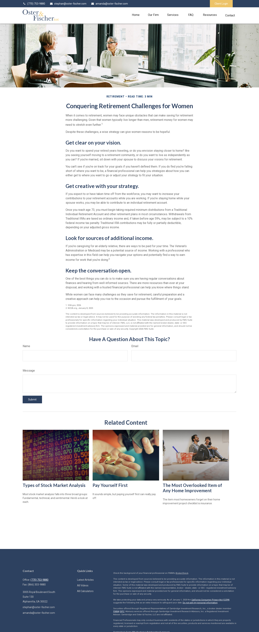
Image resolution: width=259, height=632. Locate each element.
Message (29, 370)
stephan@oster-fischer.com (68, 3)
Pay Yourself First (110, 485)
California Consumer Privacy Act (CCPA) (210, 600)
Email (134, 346)
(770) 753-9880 (34, 3)
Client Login (221, 3)
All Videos (82, 585)
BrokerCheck (182, 573)
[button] (135, 15)
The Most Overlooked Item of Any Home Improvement (192, 488)
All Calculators (85, 591)
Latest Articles (85, 579)
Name (26, 346)
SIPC (122, 611)
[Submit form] (32, 399)
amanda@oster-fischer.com (109, 3)
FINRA (116, 611)
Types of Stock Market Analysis (54, 485)
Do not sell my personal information (200, 603)
